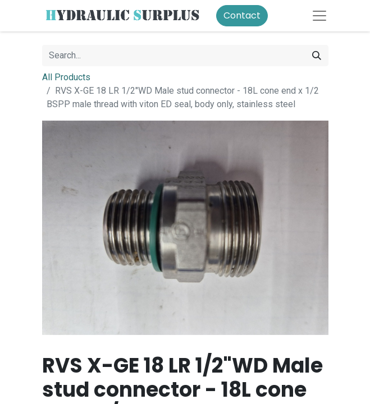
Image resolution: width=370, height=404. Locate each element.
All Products (66, 77)
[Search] (316, 55)
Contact (242, 15)
